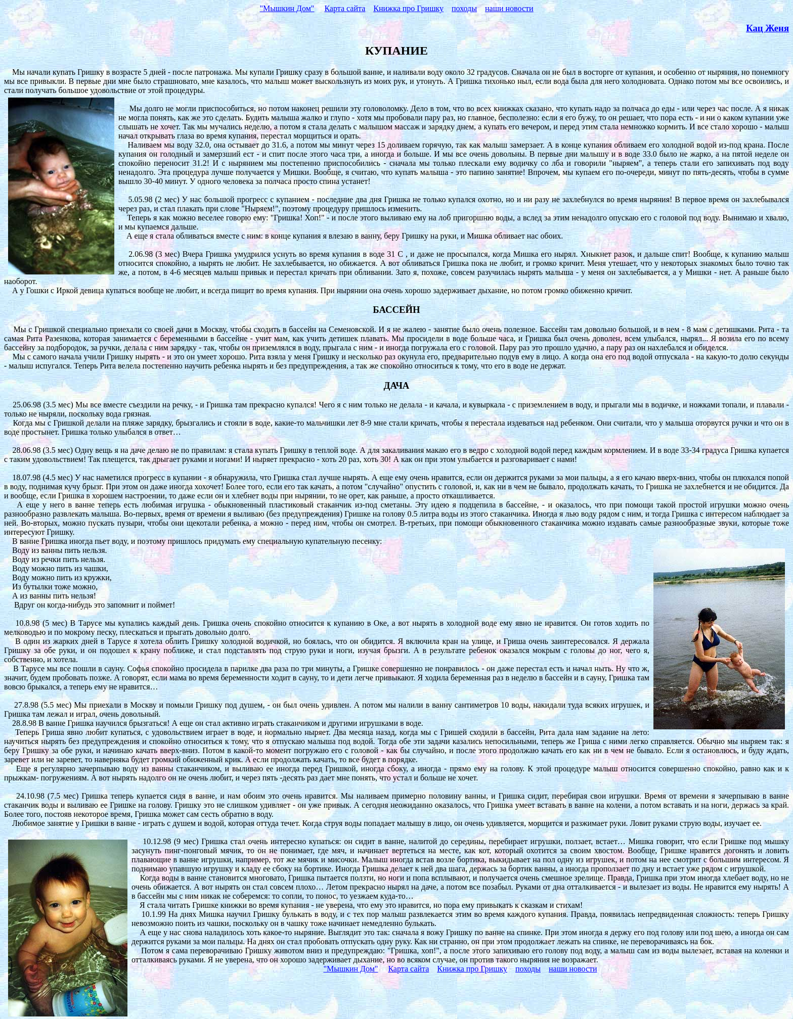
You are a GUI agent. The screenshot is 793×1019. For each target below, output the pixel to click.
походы (464, 8)
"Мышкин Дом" (286, 8)
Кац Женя (767, 28)
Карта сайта (344, 8)
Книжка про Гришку (408, 8)
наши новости (509, 8)
